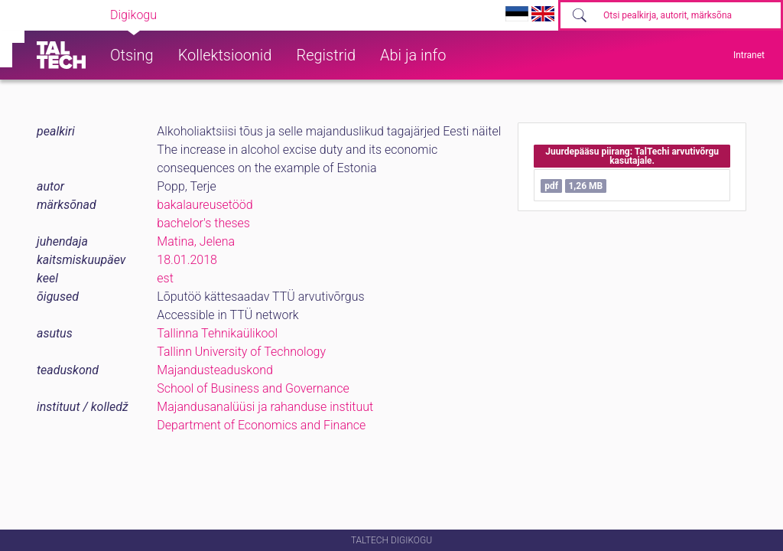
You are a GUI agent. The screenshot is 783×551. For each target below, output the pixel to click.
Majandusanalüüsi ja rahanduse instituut (265, 406)
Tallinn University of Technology (241, 351)
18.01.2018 (187, 260)
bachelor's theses (203, 223)
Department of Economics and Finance (261, 425)
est (165, 278)
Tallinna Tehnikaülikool (217, 333)
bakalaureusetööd (204, 204)
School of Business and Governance (253, 388)
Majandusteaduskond (214, 370)
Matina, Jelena (196, 241)
